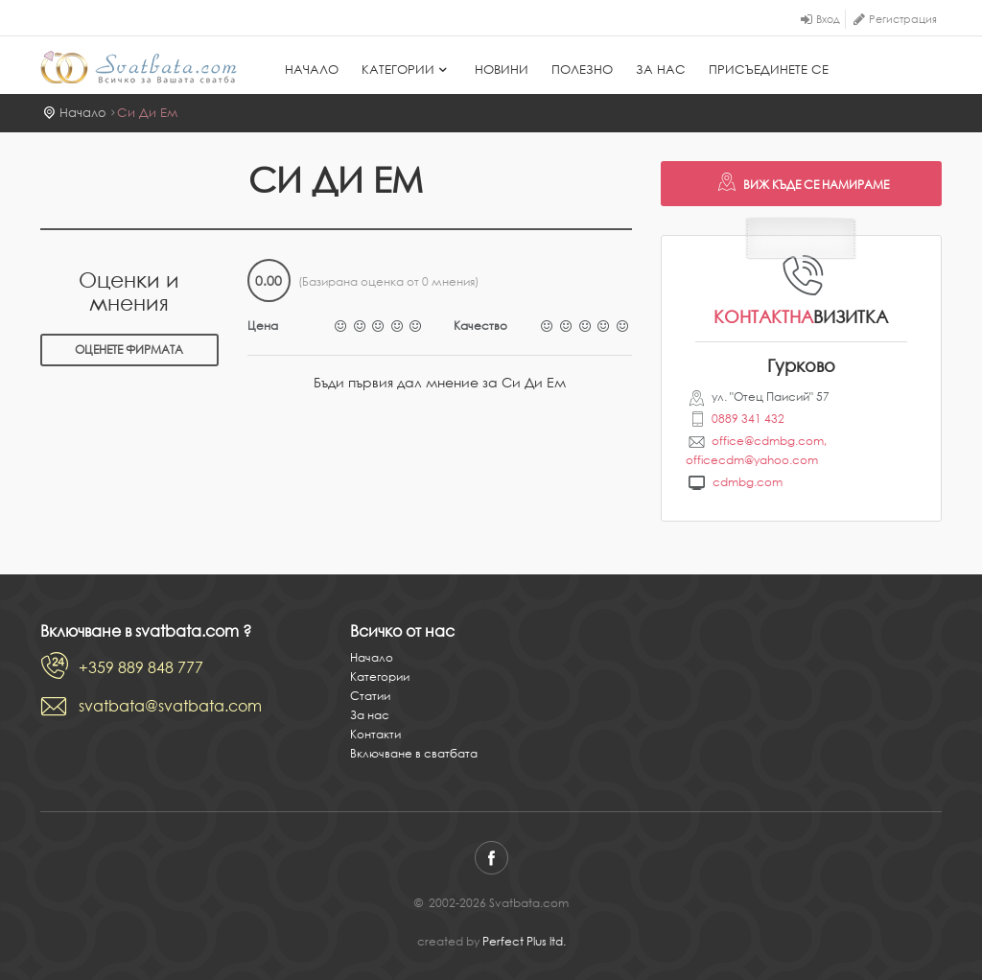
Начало (312, 69)
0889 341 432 (748, 418)
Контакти (375, 734)
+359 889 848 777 (141, 667)
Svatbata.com (138, 67)
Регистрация (903, 19)
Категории (407, 69)
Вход (828, 19)
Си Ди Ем (147, 113)
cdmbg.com (748, 482)
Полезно (582, 69)
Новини (501, 69)
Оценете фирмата (129, 349)
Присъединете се (769, 69)
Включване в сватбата (414, 753)
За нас (661, 69)
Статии (370, 696)
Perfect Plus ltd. (524, 941)
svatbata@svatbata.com (170, 705)
